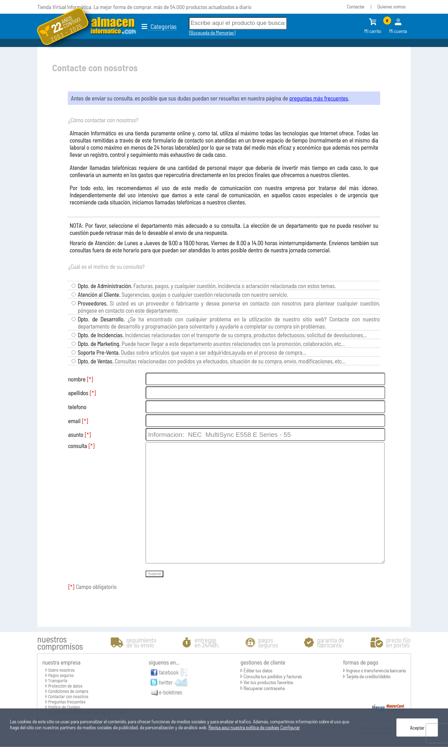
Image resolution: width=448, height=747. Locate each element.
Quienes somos (391, 6)
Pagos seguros (61, 675)
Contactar (356, 6)
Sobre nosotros (61, 670)
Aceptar (417, 728)
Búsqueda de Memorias (212, 32)
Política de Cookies (64, 707)
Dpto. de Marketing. (99, 343)
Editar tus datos (258, 670)
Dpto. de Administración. (105, 285)
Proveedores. (93, 303)
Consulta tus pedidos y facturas (273, 676)
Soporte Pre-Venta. (99, 352)
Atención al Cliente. (99, 294)
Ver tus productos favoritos (268, 682)
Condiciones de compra (68, 691)
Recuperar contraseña (264, 688)
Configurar (290, 727)
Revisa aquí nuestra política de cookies (243, 727)
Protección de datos (65, 686)
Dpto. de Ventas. (96, 361)
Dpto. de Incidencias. (101, 334)
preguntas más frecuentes (318, 98)
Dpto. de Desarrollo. (101, 319)
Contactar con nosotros (68, 696)
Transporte (58, 680)
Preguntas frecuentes (67, 701)
